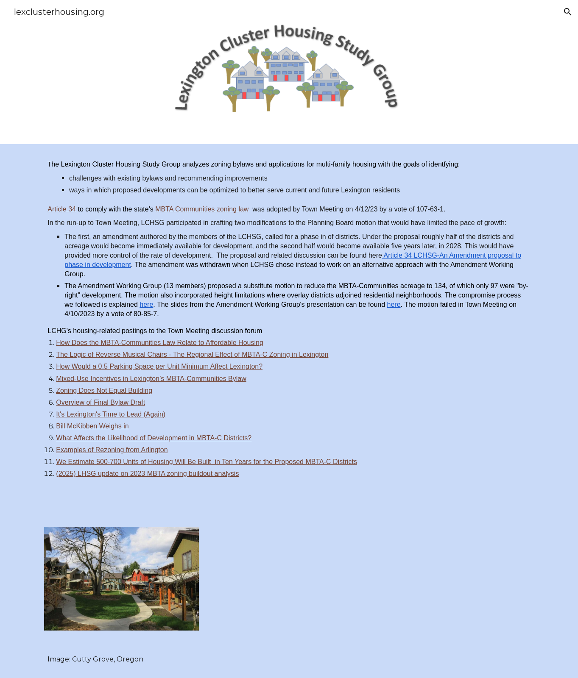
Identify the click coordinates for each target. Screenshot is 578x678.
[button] (568, 12)
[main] (288, 330)
